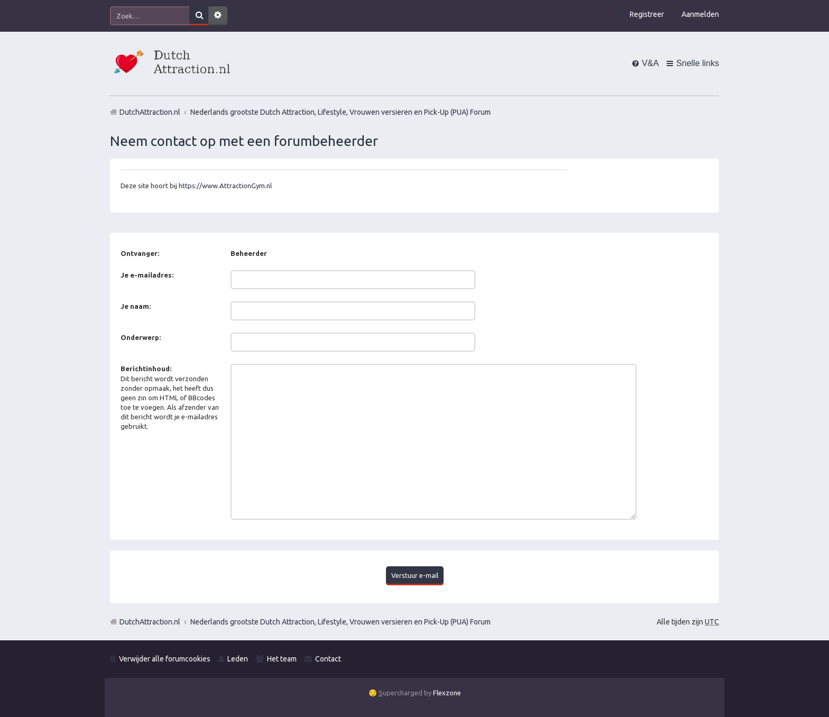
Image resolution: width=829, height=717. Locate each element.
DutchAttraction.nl (149, 620)
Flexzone (447, 691)
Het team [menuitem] (282, 658)
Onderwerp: (141, 337)
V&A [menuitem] (650, 63)
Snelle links (697, 63)
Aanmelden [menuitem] (700, 14)
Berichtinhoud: (146, 368)
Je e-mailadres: (147, 275)
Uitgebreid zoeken (217, 15)
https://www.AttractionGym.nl (225, 185)
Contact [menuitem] (328, 658)
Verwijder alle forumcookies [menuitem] (164, 658)
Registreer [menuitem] (647, 14)
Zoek (198, 15)
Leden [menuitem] (237, 658)
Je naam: (136, 306)
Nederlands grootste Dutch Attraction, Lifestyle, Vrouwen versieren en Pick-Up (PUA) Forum (340, 620)
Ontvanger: (140, 253)
